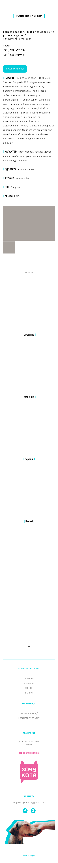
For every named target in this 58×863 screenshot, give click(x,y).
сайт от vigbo (29, 745)
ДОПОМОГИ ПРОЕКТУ (29, 631)
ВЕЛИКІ (29, 582)
